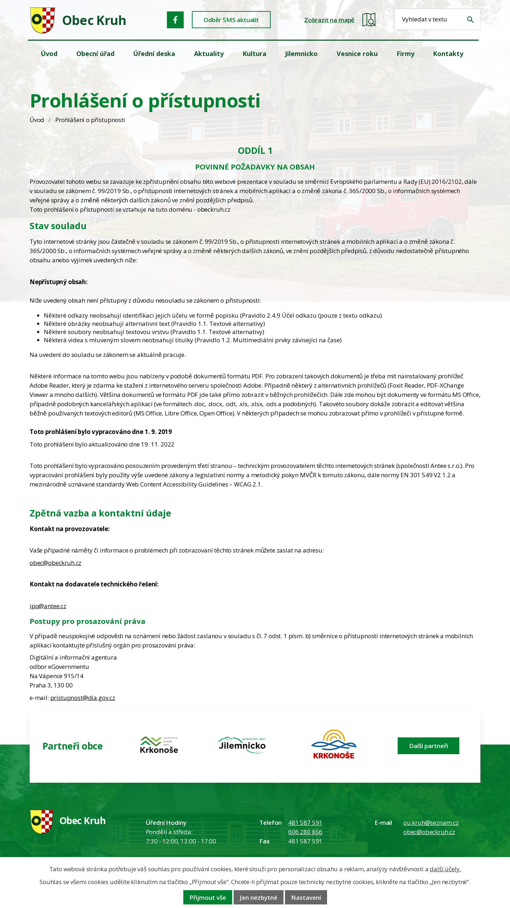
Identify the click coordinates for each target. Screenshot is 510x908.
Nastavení (306, 897)
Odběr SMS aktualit (231, 20)
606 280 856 (305, 832)
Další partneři (428, 746)
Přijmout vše (207, 897)
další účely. (445, 869)
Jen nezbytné (258, 897)
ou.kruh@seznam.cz (431, 822)
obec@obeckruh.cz (55, 563)
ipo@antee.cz (48, 606)
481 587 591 (305, 822)
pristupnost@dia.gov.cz (82, 697)
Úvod (37, 120)
